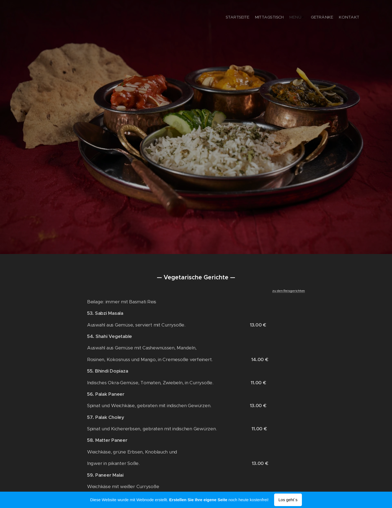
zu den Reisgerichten (288, 291)
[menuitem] (334, 18)
